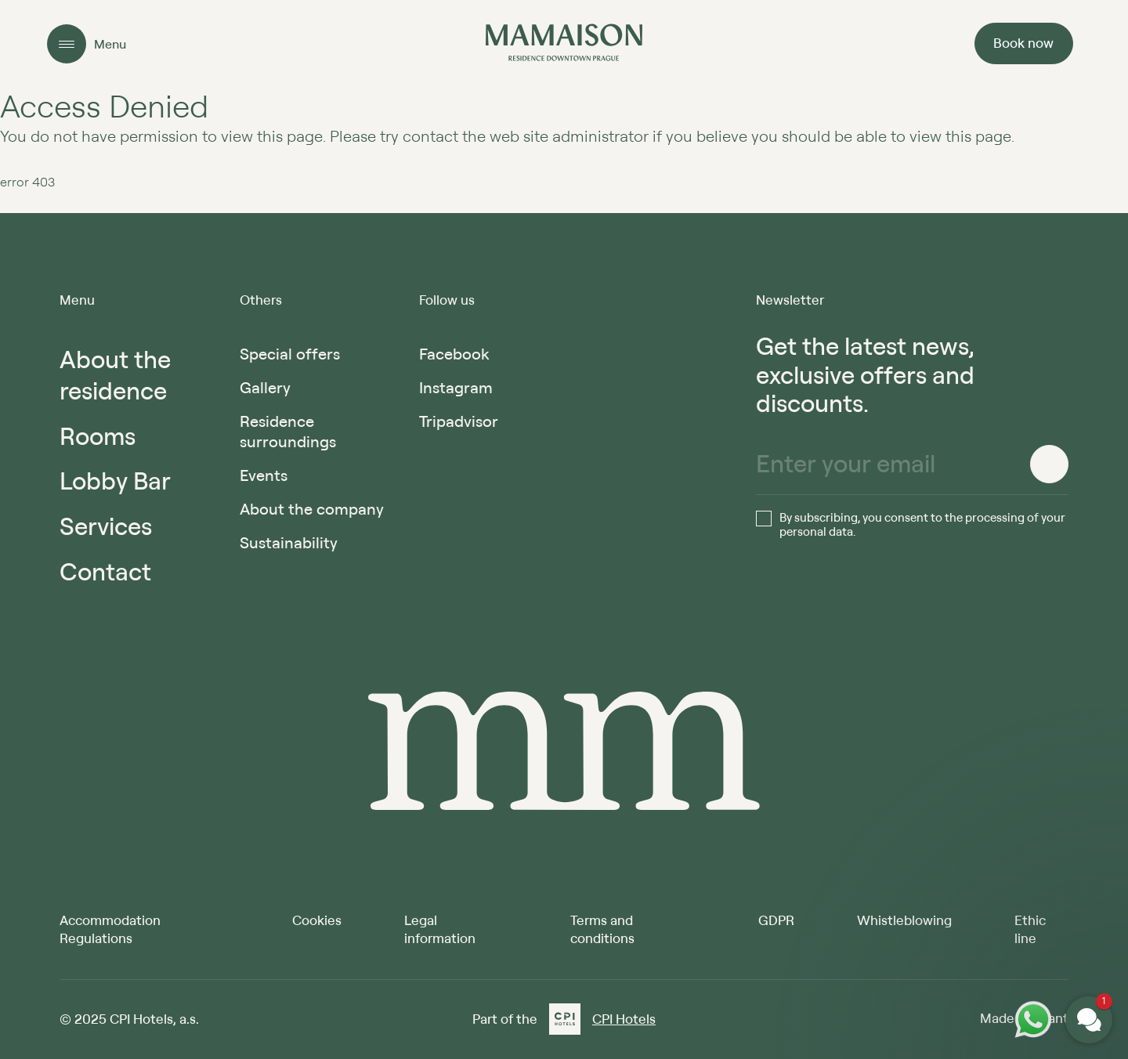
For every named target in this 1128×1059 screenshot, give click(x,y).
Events (263, 475)
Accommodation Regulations (110, 928)
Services (106, 526)
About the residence (115, 375)
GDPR (776, 920)
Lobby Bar (115, 480)
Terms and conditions (602, 928)
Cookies (317, 920)
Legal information (439, 928)
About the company (312, 509)
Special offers (290, 353)
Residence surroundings (288, 431)
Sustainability (289, 542)
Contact (105, 571)
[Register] (1048, 464)
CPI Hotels (624, 1019)
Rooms (98, 436)
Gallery (265, 387)
